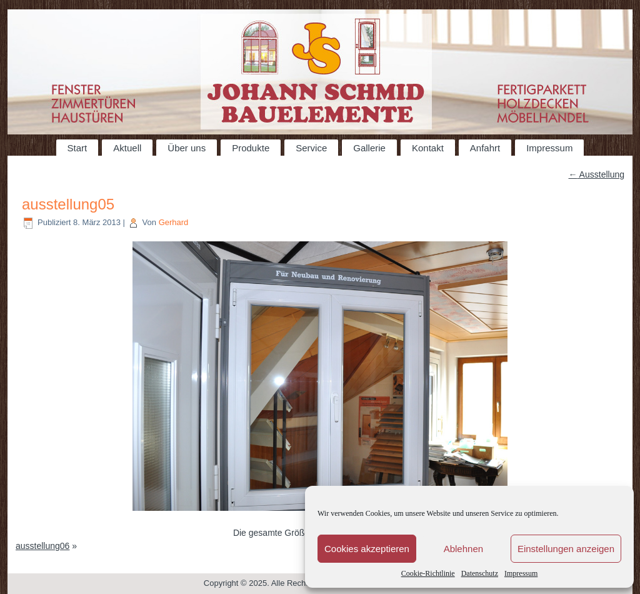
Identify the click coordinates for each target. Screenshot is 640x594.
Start (78, 148)
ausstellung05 (68, 204)
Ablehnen (463, 548)
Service (311, 148)
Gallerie (369, 148)
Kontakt (428, 148)
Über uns (187, 148)
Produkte (250, 148)
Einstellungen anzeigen (566, 548)
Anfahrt (485, 148)
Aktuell (127, 148)
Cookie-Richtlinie (428, 573)
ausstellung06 (42, 546)
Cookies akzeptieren (366, 548)
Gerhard (174, 222)
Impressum (521, 573)
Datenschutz (479, 573)
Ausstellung (597, 174)
